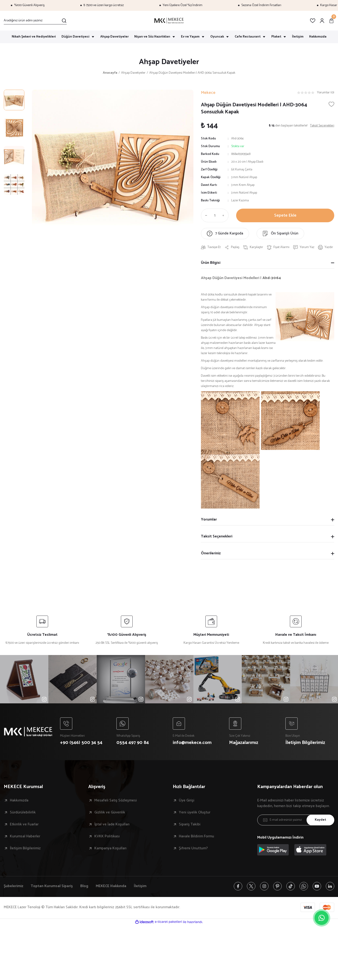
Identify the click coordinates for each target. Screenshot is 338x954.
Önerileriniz (211, 553)
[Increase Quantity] (224, 215)
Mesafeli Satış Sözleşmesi (115, 800)
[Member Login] (322, 20)
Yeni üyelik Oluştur (194, 812)
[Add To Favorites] (331, 104)
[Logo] (169, 20)
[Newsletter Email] (295, 820)
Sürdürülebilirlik (23, 812)
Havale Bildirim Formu (196, 836)
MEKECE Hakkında (111, 886)
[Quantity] (215, 215)
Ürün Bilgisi (210, 263)
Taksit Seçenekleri (216, 536)
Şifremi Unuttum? (193, 848)
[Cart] (331, 20)
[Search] (35, 20)
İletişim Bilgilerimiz (25, 848)
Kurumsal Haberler (25, 836)
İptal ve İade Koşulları (112, 824)
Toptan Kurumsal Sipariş (52, 886)
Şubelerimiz (13, 886)
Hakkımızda (19, 800)
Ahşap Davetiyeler (169, 62)
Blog (84, 886)
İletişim (140, 886)
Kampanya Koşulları (110, 848)
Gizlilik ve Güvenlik (109, 812)
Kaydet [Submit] (320, 820)
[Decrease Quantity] (205, 215)
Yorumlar (209, 519)
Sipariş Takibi (189, 824)
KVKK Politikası (107, 836)
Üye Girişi (186, 800)
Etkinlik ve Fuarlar (24, 824)
